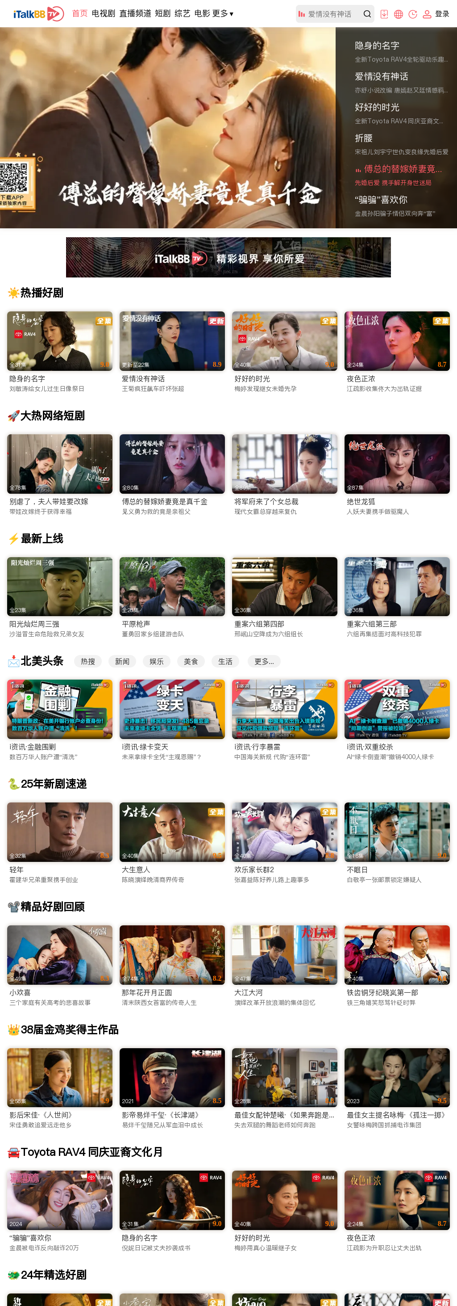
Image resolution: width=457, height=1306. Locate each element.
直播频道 (135, 13)
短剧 (163, 13)
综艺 (182, 13)
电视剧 (103, 13)
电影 (202, 13)
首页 (80, 13)
